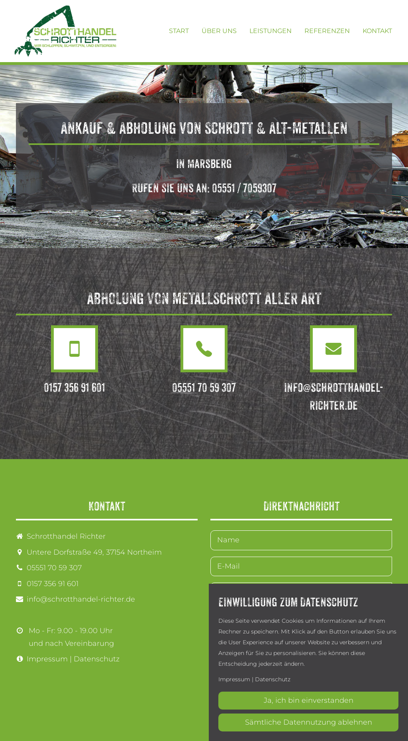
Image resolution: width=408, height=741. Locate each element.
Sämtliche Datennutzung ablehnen (308, 722)
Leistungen (270, 31)
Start (179, 31)
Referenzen (327, 31)
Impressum (47, 659)
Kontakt (377, 31)
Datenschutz (97, 659)
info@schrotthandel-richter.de (81, 599)
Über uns (219, 31)
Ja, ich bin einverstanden (308, 700)
